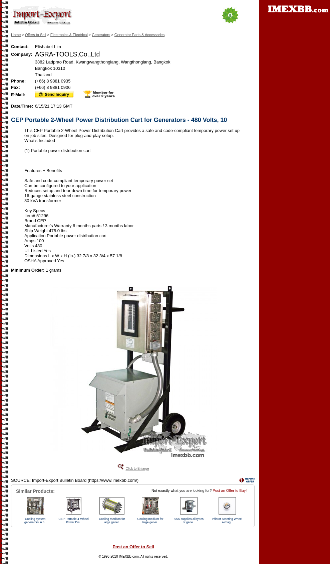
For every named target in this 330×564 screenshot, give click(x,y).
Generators (101, 35)
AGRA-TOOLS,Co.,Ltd (67, 54)
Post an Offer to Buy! (230, 490)
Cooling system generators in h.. (35, 520)
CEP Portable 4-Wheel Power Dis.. (73, 520)
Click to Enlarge (137, 468)
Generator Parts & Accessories (139, 35)
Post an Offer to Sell (133, 546)
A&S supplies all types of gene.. (189, 520)
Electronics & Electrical (69, 35)
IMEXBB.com (128, 556)
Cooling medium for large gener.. (112, 520)
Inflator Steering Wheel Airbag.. (227, 520)
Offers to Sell (35, 35)
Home (16, 35)
